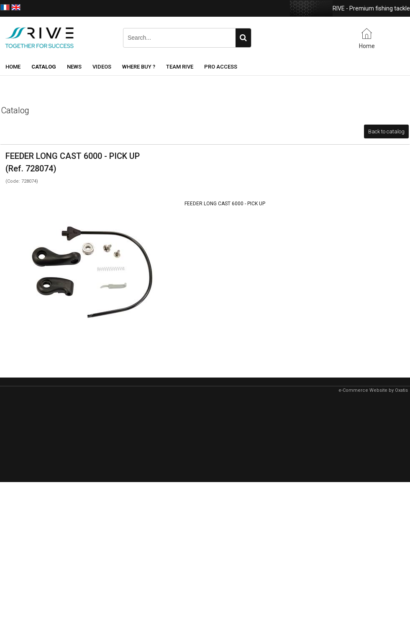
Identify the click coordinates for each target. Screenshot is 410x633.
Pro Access (220, 67)
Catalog (43, 67)
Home (12, 67)
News (74, 67)
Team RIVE (179, 67)
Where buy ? (138, 67)
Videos (101, 67)
